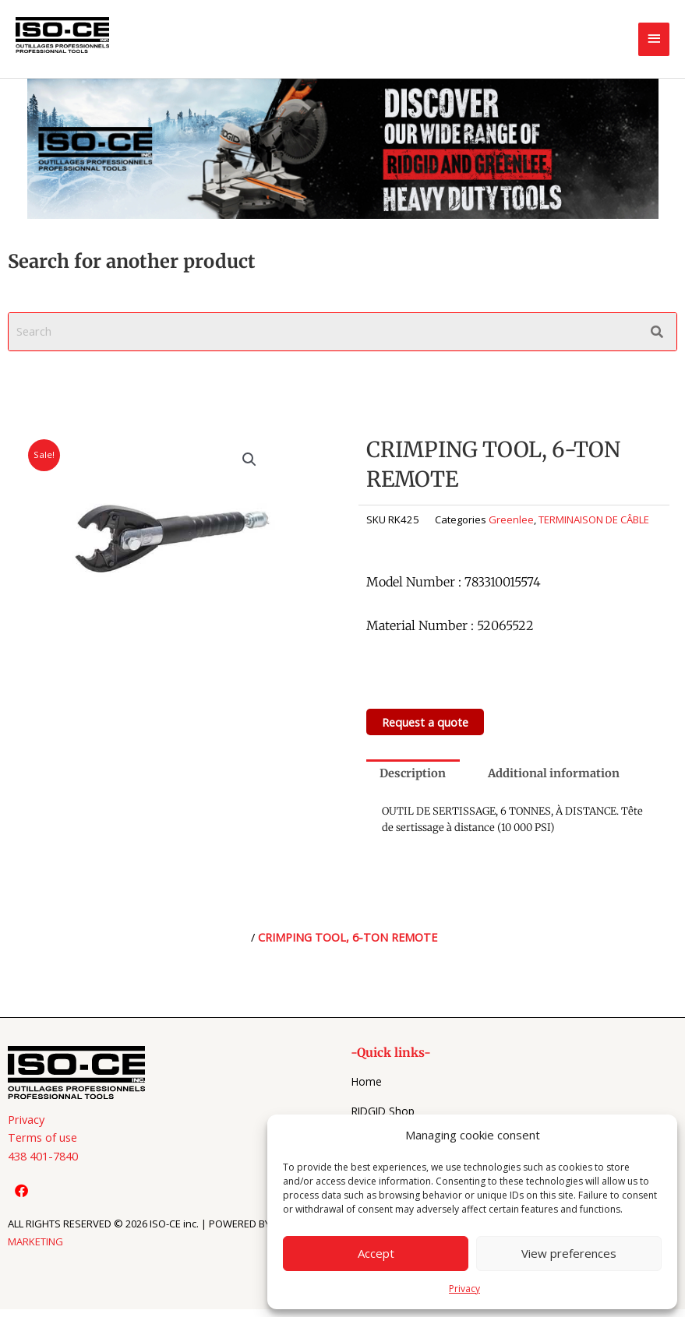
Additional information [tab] (554, 773)
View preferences (568, 1253)
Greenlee (511, 519)
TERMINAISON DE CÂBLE (593, 519)
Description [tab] (413, 773)
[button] (249, 459)
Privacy (464, 1288)
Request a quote (425, 722)
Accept (376, 1253)
